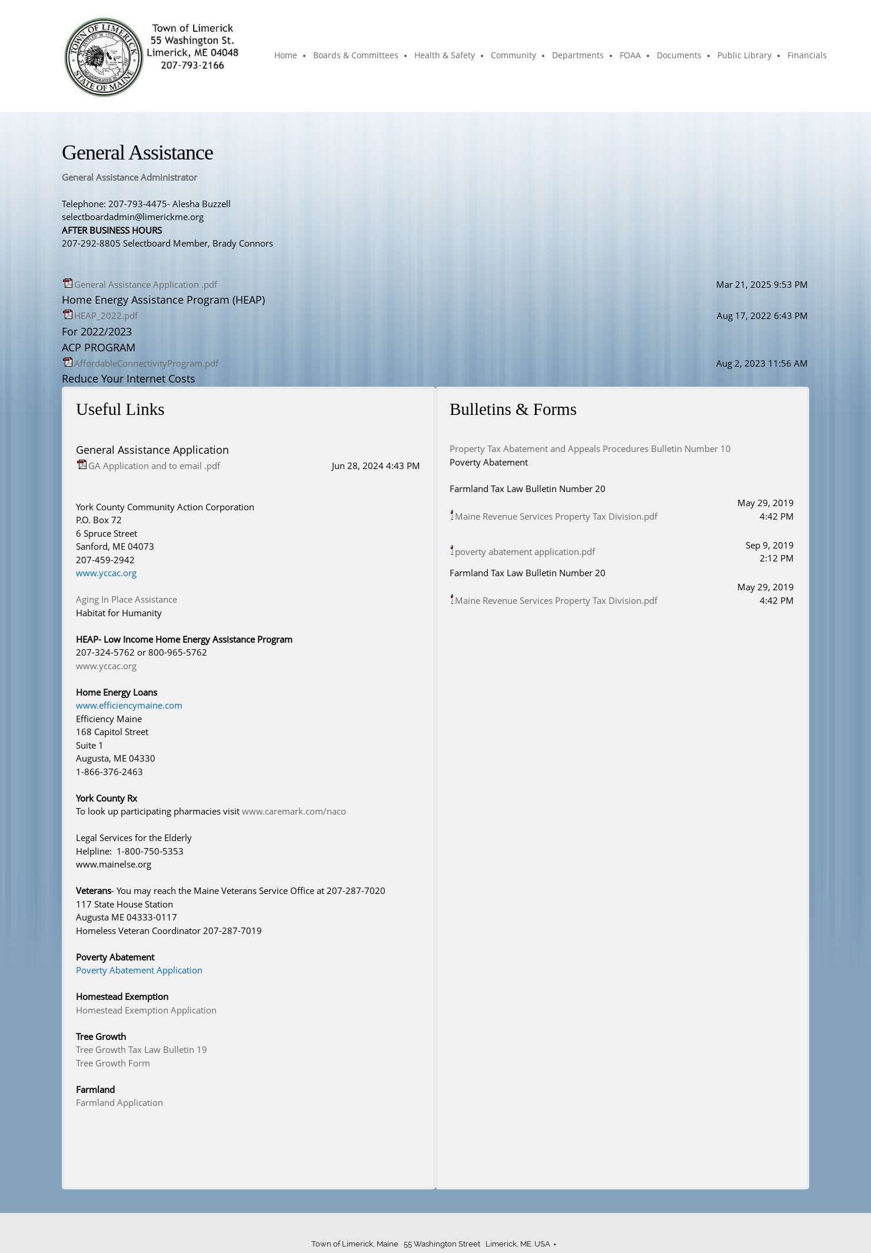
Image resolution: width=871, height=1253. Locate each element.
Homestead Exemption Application (146, 1010)
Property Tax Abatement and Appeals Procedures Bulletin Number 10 (590, 448)
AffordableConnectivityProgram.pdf (146, 363)
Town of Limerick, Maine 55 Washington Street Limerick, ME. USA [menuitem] (430, 1243)
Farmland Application (119, 1102)
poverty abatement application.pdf (525, 551)
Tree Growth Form (113, 1063)
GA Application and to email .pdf (154, 465)
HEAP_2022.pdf (106, 315)
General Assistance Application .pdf (145, 284)
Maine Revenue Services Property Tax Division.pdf (556, 516)
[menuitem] (286, 56)
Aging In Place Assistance (126, 599)
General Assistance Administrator (129, 177)
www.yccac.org (106, 666)
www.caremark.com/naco (294, 811)
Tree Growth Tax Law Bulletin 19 (141, 1049)
